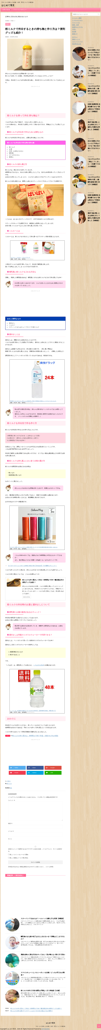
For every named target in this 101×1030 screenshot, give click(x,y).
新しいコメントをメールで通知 (19, 854)
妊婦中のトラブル (77, 27)
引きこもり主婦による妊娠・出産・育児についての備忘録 (50, 1026)
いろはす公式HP (39, 665)
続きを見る (26, 597)
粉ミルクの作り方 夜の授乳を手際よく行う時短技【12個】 (41, 990)
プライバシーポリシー (19, 9)
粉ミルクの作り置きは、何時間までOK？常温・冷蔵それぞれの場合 (35, 736)
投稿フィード (76, 39)
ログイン (74, 37)
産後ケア (74, 34)
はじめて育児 (8, 5)
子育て (9, 781)
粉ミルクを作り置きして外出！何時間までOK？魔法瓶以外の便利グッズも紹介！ (36, 1008)
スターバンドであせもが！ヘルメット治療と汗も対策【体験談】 (43, 918)
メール (11, 831)
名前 (10, 823)
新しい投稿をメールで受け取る (19, 858)
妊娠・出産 (75, 25)
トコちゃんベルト (77, 20)
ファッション (76, 22)
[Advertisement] (35, 99)
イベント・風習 (76, 18)
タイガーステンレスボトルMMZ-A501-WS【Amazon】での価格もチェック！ (32, 565)
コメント (11, 800)
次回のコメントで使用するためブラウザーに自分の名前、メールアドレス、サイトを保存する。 (35, 850)
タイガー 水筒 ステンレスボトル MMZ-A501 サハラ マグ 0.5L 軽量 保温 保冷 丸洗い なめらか (33, 547)
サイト (10, 839)
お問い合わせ (6, 9)
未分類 (74, 31)
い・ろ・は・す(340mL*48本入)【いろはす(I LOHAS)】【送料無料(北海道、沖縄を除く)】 (33, 710)
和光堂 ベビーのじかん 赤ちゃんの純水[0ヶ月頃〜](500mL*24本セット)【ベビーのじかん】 (33, 401)
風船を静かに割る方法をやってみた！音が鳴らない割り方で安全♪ (43, 954)
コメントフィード (77, 41)
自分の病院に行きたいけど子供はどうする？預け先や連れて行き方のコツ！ (94, 55)
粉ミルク (9, 783)
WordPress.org (76, 44)
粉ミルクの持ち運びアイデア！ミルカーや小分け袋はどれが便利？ (31, 1011)
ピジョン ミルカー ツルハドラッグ (20, 257)
